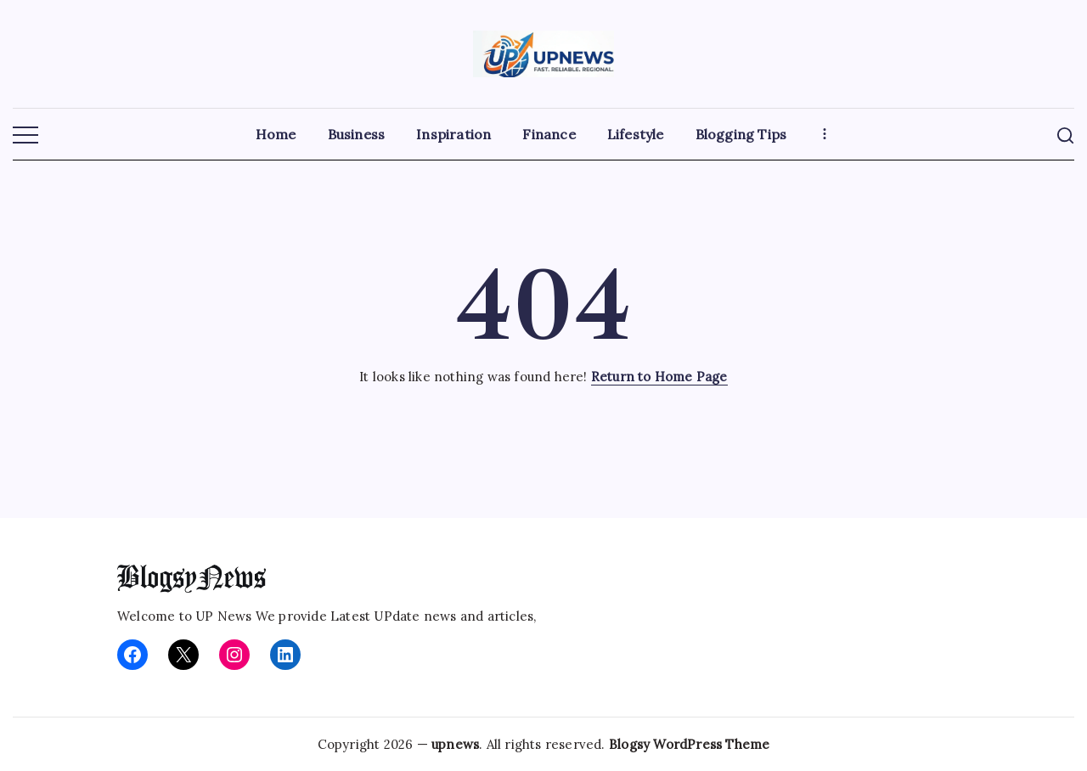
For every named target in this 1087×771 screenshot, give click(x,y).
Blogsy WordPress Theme (689, 744)
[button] (25, 135)
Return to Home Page (659, 377)
